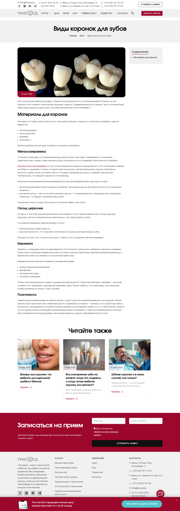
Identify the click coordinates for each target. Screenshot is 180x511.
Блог (75, 13)
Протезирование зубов (66, 467)
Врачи (66, 13)
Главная (73, 35)
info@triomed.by (27, 2)
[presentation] (142, 431)
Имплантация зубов (64, 463)
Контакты (123, 13)
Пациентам (107, 13)
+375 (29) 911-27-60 (113, 6)
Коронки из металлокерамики (32, 166)
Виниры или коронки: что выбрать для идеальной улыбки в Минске (36, 378)
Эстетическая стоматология (68, 486)
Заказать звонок (151, 13)
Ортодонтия (61, 472)
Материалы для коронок (145, 57)
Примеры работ (89, 13)
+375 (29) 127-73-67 (114, 2)
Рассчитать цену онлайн (142, 504)
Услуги (45, 13)
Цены (56, 13)
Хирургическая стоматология (69, 481)
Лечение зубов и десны (66, 477)
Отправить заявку (127, 443)
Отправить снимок (150, 4)
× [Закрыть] (177, 500)
